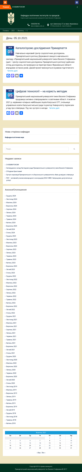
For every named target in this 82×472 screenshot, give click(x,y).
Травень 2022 (11, 299)
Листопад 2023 (11, 239)
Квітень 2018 (10, 423)
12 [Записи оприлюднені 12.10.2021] (20, 443)
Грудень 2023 (11, 236)
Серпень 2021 (11, 330)
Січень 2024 (10, 233)
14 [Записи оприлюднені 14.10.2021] (40, 443)
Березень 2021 (11, 346)
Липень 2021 (10, 333)
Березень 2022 (11, 306)
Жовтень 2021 (11, 323)
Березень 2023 (11, 266)
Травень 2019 (11, 400)
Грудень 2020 (11, 356)
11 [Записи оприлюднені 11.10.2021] (10, 443)
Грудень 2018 (11, 413)
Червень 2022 (11, 296)
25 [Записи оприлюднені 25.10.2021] (10, 448)
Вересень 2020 (11, 366)
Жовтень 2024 (11, 202)
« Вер (39, 453)
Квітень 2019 (10, 403)
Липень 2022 (10, 293)
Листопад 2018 (11, 417)
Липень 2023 (10, 253)
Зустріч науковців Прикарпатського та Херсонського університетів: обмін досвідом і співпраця (40, 175)
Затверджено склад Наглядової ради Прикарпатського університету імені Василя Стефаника (39, 168)
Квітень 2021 (10, 343)
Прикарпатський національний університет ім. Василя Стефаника (38, 469)
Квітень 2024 (10, 222)
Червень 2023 (11, 256)
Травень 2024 (11, 219)
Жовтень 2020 (11, 363)
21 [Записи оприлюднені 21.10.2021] (40, 445)
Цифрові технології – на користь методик (41, 91)
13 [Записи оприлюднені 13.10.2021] (30, 443)
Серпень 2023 (11, 249)
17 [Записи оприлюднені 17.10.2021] (71, 443)
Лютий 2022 (10, 309)
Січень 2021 (10, 353)
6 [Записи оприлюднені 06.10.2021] (30, 440)
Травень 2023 (11, 259)
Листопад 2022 (11, 279)
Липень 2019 (10, 396)
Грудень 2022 (11, 276)
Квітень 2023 (10, 263)
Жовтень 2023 (11, 243)
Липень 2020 (10, 370)
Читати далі (12, 71)
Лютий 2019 (10, 410)
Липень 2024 (10, 212)
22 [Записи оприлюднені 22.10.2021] (49, 445)
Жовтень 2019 (11, 390)
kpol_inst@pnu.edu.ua (37, 26)
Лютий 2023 (10, 269)
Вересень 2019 (11, 393)
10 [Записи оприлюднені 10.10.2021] (71, 440)
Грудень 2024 (11, 196)
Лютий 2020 (10, 380)
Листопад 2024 (11, 199)
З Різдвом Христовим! (14, 171)
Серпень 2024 (11, 209)
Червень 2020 (11, 373)
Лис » (43, 453)
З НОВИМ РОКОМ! (18, 7)
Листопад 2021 (11, 319)
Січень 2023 (10, 273)
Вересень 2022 (11, 286)
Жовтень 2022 (11, 283)
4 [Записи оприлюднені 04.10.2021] (10, 440)
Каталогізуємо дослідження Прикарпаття (41, 48)
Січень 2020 (10, 383)
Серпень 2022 (11, 289)
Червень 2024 (11, 216)
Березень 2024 (11, 226)
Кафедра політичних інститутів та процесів (40, 15)
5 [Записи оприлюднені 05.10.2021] (20, 440)
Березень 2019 (11, 406)
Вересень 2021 (11, 326)
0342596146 (35, 24)
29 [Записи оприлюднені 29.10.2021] (49, 448)
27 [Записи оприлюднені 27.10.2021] (30, 448)
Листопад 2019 (11, 386)
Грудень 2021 (11, 316)
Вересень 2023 (11, 246)
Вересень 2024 (11, 206)
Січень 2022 (10, 313)
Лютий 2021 (10, 350)
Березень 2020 (11, 376)
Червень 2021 (11, 336)
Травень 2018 (11, 420)
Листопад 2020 (11, 360)
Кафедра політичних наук (14, 137)
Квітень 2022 (10, 303)
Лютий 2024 (10, 229)
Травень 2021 (11, 340)
